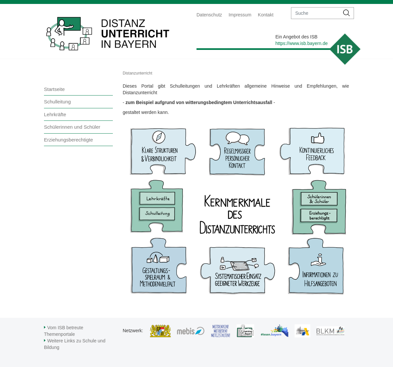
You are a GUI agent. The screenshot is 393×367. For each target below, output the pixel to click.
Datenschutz (209, 14)
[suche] (315, 13)
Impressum (240, 14)
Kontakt (265, 14)
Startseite (54, 89)
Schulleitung (57, 101)
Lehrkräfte (55, 114)
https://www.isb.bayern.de (301, 43)
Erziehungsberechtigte (68, 139)
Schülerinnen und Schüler (72, 127)
